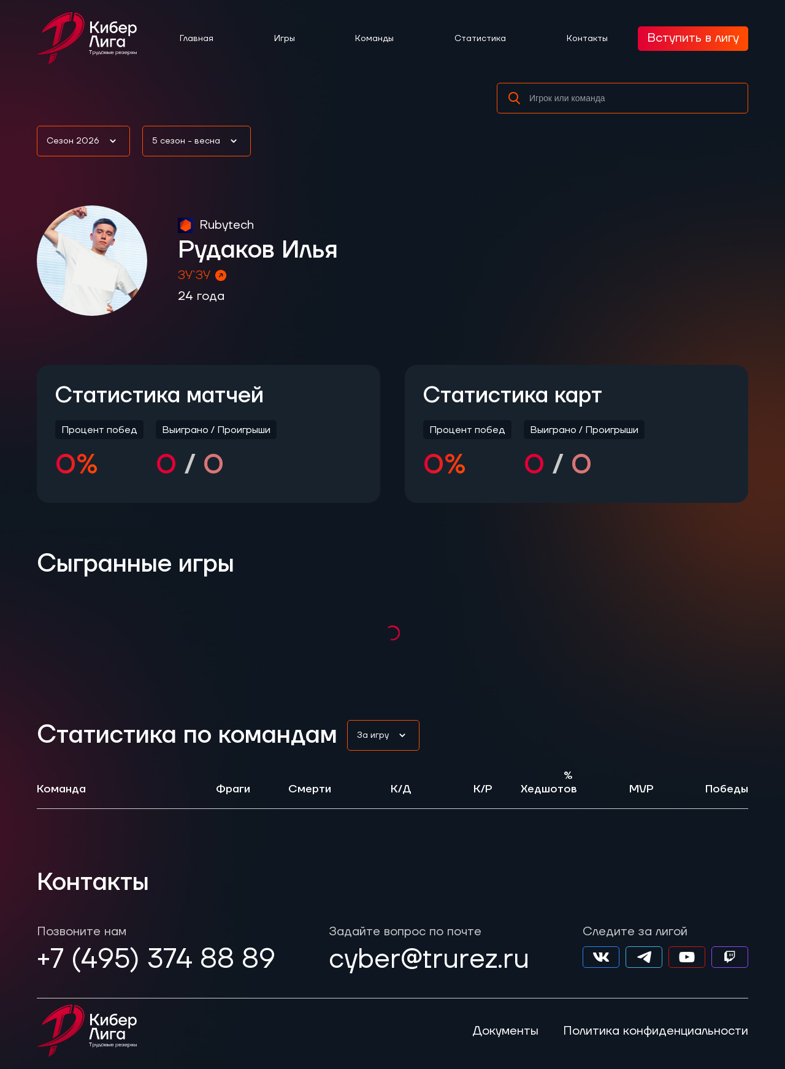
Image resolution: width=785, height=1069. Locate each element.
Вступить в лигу (693, 38)
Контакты (587, 38)
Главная (196, 38)
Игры (284, 38)
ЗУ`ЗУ (203, 275)
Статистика (480, 38)
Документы (505, 1031)
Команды (374, 38)
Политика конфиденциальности (655, 1031)
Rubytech (226, 225)
